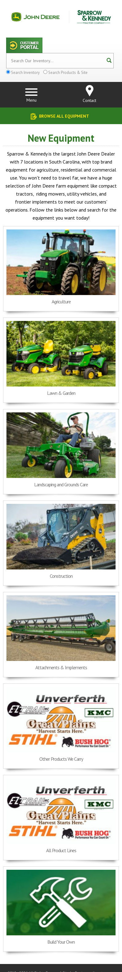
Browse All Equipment (64, 116)
